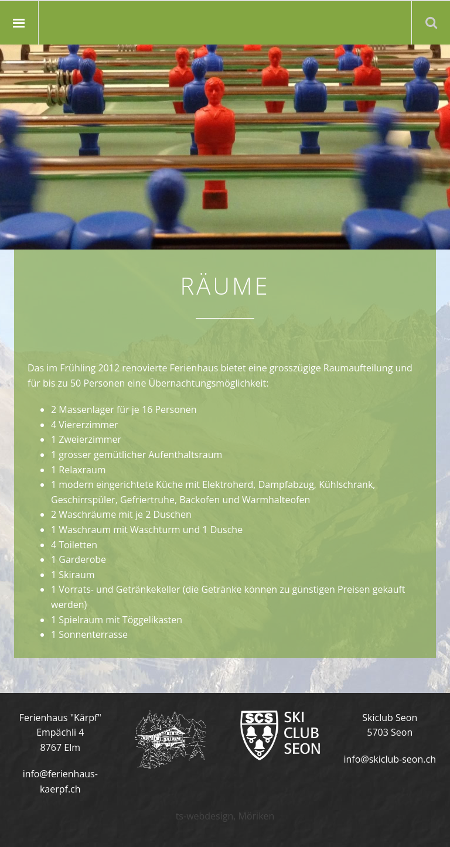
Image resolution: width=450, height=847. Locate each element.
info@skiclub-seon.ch (390, 759)
